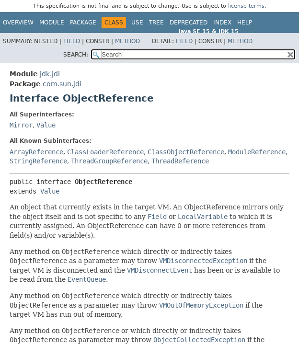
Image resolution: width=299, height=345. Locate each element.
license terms (246, 6)
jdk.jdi (50, 74)
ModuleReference (257, 152)
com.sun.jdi (62, 84)
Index (222, 22)
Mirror (21, 125)
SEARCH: (75, 54)
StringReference (38, 161)
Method (127, 41)
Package (83, 22)
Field (71, 41)
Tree (156, 22)
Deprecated (188, 22)
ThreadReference (180, 161)
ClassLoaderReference (105, 152)
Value (46, 125)
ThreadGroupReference (109, 161)
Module (51, 22)
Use (137, 22)
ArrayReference (36, 152)
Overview (18, 22)
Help (244, 22)
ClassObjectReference (186, 152)
